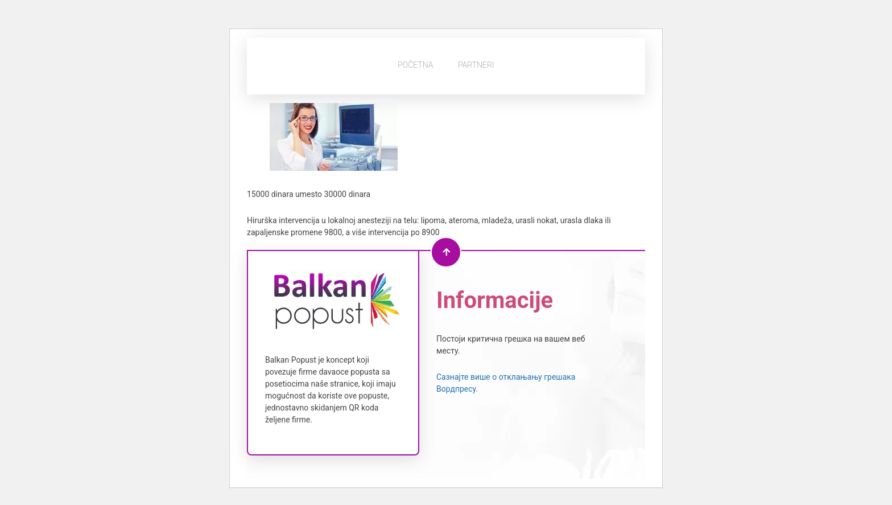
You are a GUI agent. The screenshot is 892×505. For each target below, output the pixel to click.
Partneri (476, 64)
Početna (415, 64)
